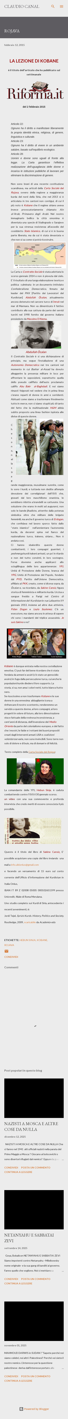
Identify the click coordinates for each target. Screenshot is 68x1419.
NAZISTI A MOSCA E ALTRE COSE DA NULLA (31, 1126)
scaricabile (30, 922)
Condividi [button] (11, 956)
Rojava (9, 945)
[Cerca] (53, 6)
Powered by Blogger (34, 1409)
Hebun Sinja (28, 940)
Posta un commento (35, 1167)
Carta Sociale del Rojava (42, 751)
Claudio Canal (21, 6)
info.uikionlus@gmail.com (25, 864)
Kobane (42, 940)
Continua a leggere (18, 1171)
